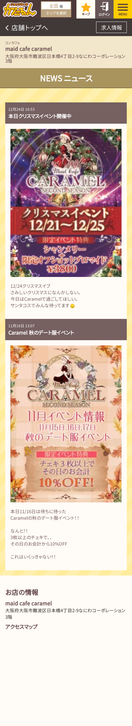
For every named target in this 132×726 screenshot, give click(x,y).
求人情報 (111, 27)
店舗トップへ (29, 27)
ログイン (104, 14)
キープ (86, 14)
